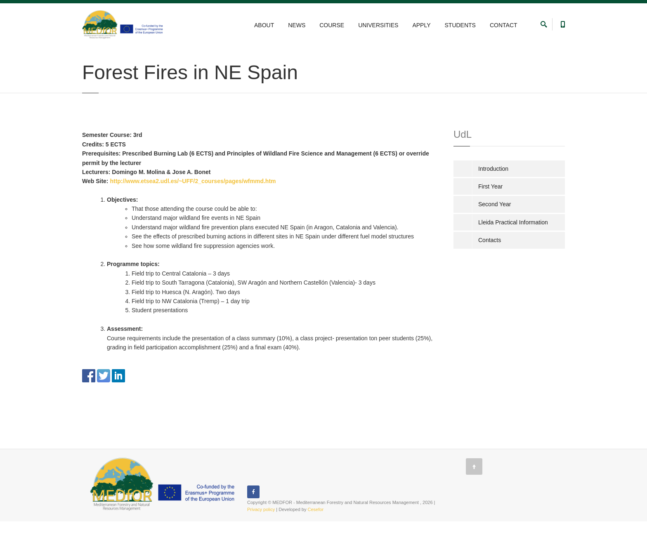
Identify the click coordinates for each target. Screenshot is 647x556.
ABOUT (264, 25)
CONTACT (503, 25)
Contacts (489, 274)
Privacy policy (261, 544)
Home (88, 54)
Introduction (493, 203)
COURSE (331, 25)
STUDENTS (460, 25)
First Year (490, 221)
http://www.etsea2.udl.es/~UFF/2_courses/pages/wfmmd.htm (193, 215)
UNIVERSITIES (378, 25)
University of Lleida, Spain (169, 54)
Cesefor (316, 544)
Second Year (217, 54)
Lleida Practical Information (513, 257)
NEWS (296, 25)
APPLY (421, 25)
